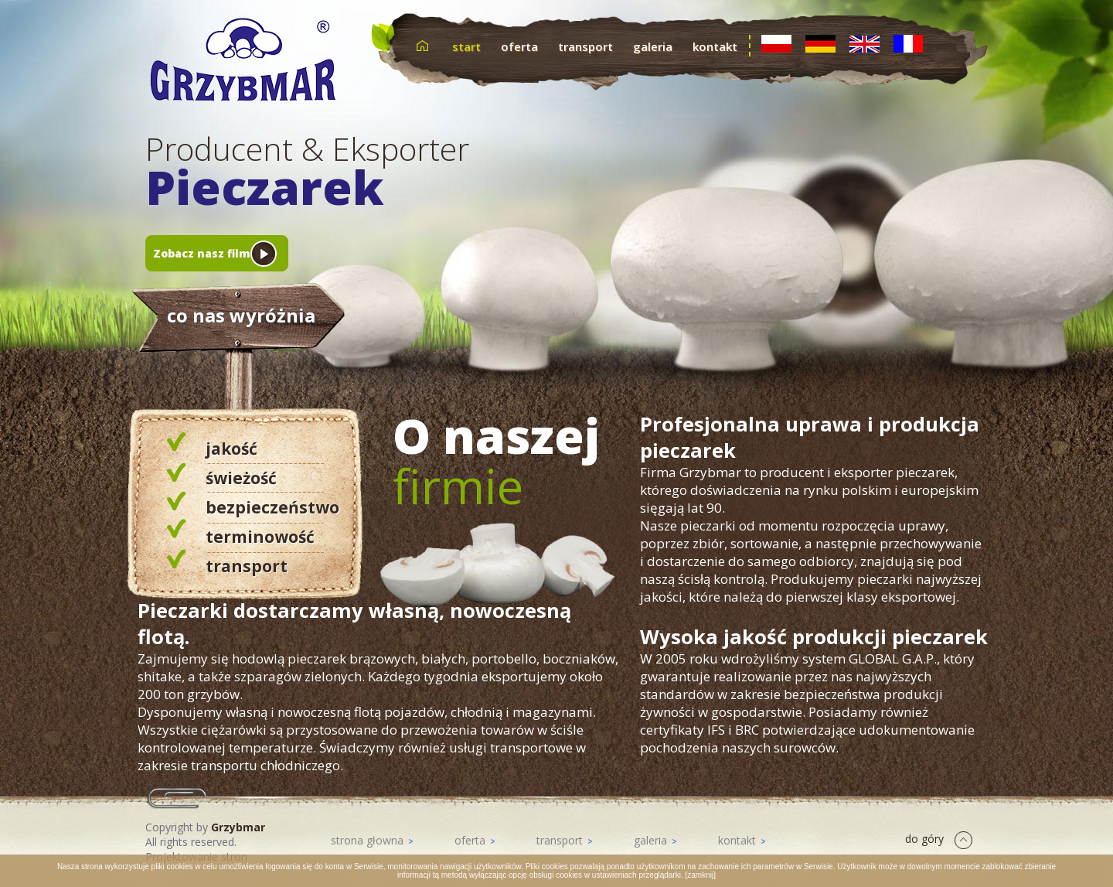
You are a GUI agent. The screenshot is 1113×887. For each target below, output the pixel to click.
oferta (519, 46)
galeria (652, 46)
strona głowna (372, 840)
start (466, 46)
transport (585, 46)
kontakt (715, 46)
